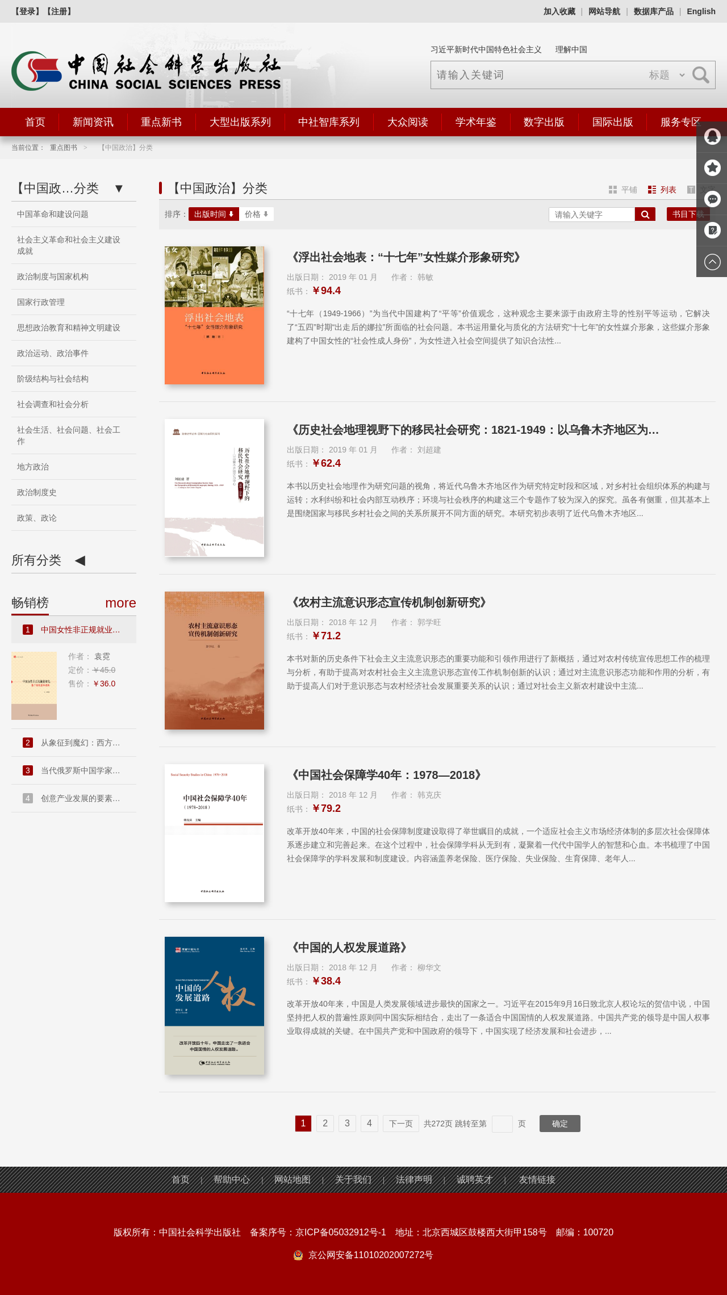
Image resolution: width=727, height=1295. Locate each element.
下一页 (401, 1123)
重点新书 (161, 122)
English (701, 11)
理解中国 (571, 49)
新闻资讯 (93, 122)
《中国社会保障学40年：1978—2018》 (386, 775)
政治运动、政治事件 (53, 353)
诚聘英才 (475, 1179)
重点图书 (63, 148)
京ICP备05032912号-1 (340, 1232)
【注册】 (59, 11)
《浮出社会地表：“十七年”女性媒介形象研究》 (406, 257)
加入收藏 (559, 11)
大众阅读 (407, 122)
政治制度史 (37, 492)
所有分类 (48, 560)
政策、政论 (37, 517)
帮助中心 (232, 1179)
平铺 (623, 189)
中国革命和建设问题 (53, 214)
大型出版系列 (240, 122)
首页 (35, 122)
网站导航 (604, 11)
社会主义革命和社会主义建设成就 (68, 245)
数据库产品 (654, 11)
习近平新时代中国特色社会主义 (486, 49)
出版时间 (213, 214)
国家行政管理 (41, 302)
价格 (256, 214)
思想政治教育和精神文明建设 (68, 327)
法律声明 (414, 1179)
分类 (68, 188)
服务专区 (681, 122)
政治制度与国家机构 (53, 276)
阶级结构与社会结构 (53, 378)
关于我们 (353, 1179)
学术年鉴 (476, 122)
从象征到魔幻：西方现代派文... (79, 742)
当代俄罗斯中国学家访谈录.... (79, 770)
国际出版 (612, 122)
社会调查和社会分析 (53, 404)
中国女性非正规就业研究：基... (79, 630)
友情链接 (537, 1179)
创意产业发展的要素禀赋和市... (79, 798)
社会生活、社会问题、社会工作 (68, 435)
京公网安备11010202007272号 (371, 1255)
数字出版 (544, 122)
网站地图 (292, 1179)
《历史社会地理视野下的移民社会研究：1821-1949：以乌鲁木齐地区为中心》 (477, 430)
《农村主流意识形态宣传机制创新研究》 (389, 602)
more (120, 603)
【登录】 (27, 11)
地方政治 (33, 466)
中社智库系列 (329, 122)
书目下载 (688, 214)
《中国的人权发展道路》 (349, 947)
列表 (662, 189)
